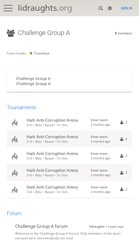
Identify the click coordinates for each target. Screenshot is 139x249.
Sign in (126, 8)
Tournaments (22, 107)
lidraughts (45, 7)
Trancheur (39, 53)
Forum (14, 213)
